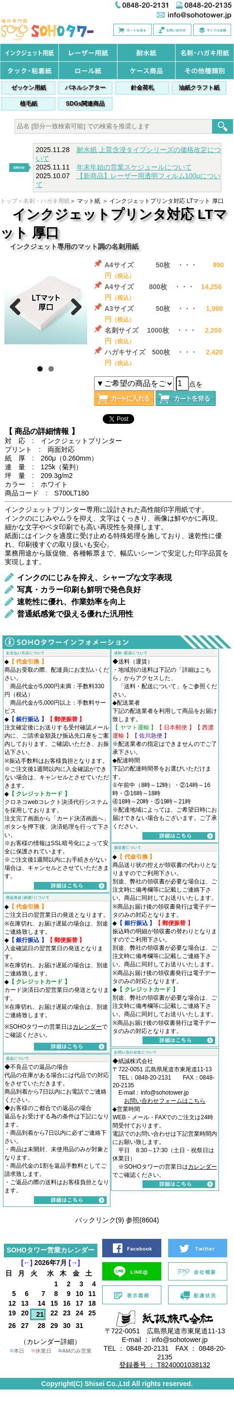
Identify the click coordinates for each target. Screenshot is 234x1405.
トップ (8, 201)
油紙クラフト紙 (199, 87)
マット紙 (88, 201)
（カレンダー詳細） (50, 1341)
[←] (26, 1262)
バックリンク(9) (99, 1220)
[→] (74, 1262)
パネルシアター (85, 87)
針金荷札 (142, 87)
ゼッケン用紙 (28, 87)
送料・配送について (150, 686)
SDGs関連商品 (85, 103)
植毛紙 (28, 103)
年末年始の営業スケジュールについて (134, 167)
